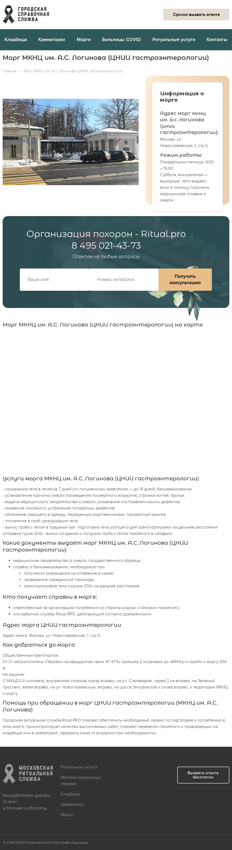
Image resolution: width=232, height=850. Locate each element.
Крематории (51, 39)
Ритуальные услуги (173, 39)
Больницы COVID (121, 39)
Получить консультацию (185, 279)
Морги (84, 39)
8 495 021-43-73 (106, 245)
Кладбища (15, 39)
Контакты (217, 39)
